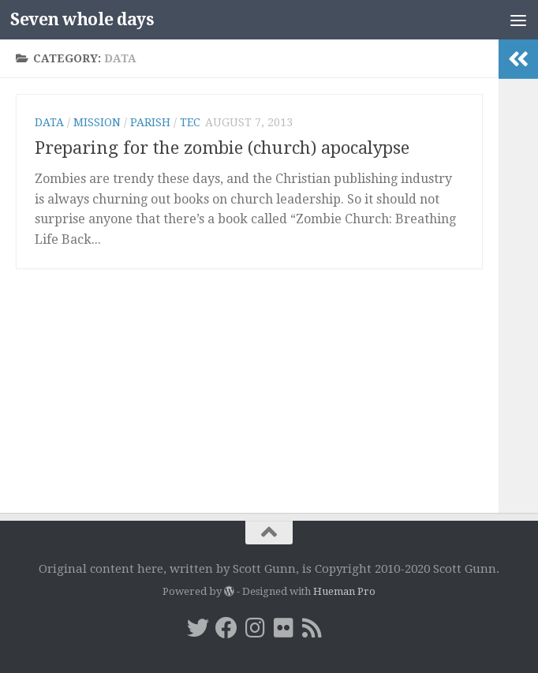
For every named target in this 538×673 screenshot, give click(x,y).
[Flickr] (283, 628)
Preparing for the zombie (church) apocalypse (222, 148)
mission (97, 122)
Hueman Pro (344, 591)
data (49, 122)
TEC (190, 122)
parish (150, 122)
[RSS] (312, 628)
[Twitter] (198, 628)
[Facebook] (226, 628)
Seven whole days (82, 19)
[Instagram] (255, 628)
